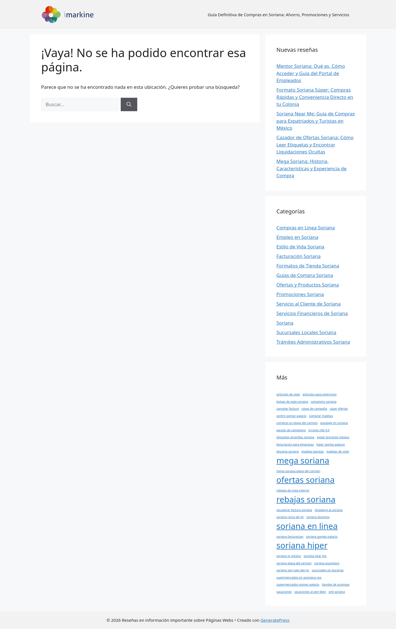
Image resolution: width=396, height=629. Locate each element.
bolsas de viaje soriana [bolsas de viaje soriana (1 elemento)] (292, 402)
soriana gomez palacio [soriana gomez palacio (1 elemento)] (321, 537)
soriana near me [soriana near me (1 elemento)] (315, 556)
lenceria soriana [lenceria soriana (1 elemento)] (287, 451)
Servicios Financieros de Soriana (312, 313)
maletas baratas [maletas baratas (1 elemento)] (312, 451)
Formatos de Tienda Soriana (307, 265)
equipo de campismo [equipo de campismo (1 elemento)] (291, 430)
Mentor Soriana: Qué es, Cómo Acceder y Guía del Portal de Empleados (310, 73)
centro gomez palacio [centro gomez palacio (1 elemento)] (291, 416)
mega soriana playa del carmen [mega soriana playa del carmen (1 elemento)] (298, 471)
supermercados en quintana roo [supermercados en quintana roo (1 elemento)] (299, 577)
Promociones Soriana (300, 294)
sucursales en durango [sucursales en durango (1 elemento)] (328, 570)
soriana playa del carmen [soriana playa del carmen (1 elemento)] (294, 563)
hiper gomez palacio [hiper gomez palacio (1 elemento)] (330, 444)
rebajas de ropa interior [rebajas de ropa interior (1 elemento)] (292, 490)
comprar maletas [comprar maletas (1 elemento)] (321, 416)
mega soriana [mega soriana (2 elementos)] (302, 460)
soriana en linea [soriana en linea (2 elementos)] (307, 526)
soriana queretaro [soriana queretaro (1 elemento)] (326, 563)
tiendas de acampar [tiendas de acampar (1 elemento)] (336, 584)
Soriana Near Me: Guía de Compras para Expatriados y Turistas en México (315, 120)
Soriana (284, 323)
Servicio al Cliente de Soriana (308, 303)
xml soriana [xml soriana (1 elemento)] (337, 592)
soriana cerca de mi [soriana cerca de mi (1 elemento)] (290, 517)
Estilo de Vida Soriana (300, 246)
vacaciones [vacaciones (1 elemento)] (284, 592)
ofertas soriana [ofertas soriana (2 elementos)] (305, 479)
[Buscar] (129, 104)
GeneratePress (274, 620)
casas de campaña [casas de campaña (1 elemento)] (314, 409)
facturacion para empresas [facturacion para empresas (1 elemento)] (295, 444)
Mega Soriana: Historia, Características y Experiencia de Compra (311, 168)
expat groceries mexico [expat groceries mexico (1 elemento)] (333, 437)
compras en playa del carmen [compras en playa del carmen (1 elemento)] (297, 423)
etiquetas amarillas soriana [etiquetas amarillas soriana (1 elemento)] (295, 437)
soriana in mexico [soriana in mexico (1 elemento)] (288, 556)
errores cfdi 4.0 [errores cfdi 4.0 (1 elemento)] (318, 430)
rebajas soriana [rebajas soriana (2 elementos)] (306, 499)
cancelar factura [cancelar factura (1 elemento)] (287, 409)
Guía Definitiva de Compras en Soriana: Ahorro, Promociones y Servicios (278, 14)
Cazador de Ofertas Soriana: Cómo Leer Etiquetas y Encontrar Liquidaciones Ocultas (314, 144)
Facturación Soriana (298, 256)
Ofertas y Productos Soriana (307, 284)
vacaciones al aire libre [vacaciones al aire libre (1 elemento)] (310, 592)
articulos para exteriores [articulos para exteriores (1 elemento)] (319, 394)
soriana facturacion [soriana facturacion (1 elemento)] (289, 537)
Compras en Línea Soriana (305, 227)
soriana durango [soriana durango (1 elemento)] (318, 517)
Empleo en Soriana (297, 237)
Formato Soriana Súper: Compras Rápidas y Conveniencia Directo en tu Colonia (314, 97)
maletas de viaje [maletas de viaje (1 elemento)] (338, 451)
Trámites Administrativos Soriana (313, 342)
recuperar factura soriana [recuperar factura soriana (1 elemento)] (294, 510)
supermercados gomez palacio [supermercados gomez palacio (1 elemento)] (297, 584)
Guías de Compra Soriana (304, 275)
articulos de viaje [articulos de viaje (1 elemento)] (288, 394)
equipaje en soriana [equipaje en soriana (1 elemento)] (334, 423)
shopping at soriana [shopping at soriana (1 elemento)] (329, 510)
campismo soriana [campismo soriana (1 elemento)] (323, 402)
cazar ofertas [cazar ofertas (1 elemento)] (339, 409)
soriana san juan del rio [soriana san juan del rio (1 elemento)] (292, 570)
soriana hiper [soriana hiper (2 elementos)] (302, 545)
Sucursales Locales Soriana (306, 332)
